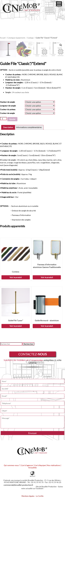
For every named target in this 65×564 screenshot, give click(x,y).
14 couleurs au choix (17, 157)
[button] (59, 3)
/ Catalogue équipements (16, 38)
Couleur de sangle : (9, 225)
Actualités (32, 533)
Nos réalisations (53, 530)
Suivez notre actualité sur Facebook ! (42, 553)
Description (8, 192)
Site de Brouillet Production (46, 552)
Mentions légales (28, 561)
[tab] (8, 192)
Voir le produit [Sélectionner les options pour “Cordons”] (16, 342)
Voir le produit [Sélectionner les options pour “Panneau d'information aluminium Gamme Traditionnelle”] (47, 342)
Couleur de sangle (7, 178)
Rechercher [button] (28, 409)
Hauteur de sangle (7, 167)
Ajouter (12, 184)
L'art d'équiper (40, 530)
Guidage (30, 38)
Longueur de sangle (8, 171)
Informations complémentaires (29, 192)
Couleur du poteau (7, 174)
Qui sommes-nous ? (12, 530)
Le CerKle (39, 561)
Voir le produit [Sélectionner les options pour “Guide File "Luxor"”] (16, 391)
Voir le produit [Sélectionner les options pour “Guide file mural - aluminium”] (47, 391)
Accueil (2, 38)
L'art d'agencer (27, 530)
